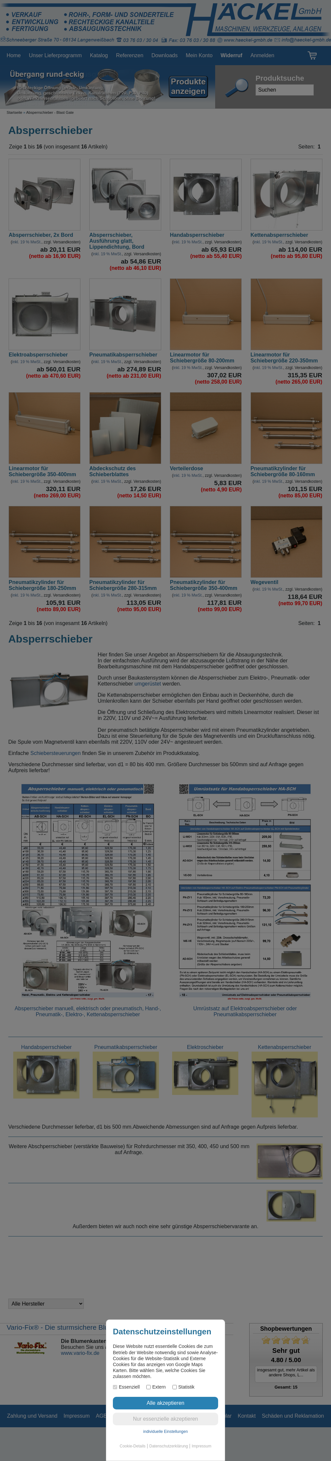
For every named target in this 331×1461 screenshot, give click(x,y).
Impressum (201, 1446)
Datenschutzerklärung (168, 1446)
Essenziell (126, 1387)
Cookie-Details (133, 1446)
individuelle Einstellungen (165, 1431)
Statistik (183, 1387)
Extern (156, 1387)
